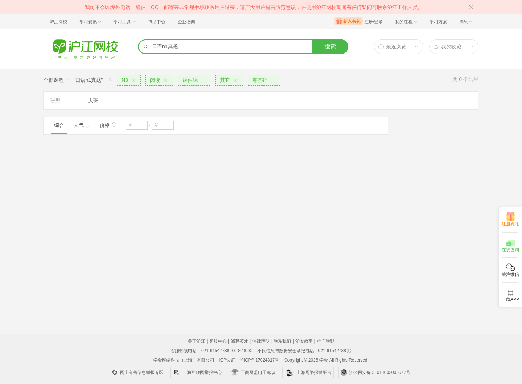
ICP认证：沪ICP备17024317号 (249, 360)
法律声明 (261, 341)
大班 (93, 101)
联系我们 (282, 341)
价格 (108, 124)
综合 (59, 125)
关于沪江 (196, 341)
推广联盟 (325, 341)
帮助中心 (156, 21)
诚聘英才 (239, 341)
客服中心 (218, 341)
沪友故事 (304, 341)
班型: (56, 101)
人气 (82, 125)
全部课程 (54, 80)
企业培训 (186, 21)
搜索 (330, 46)
